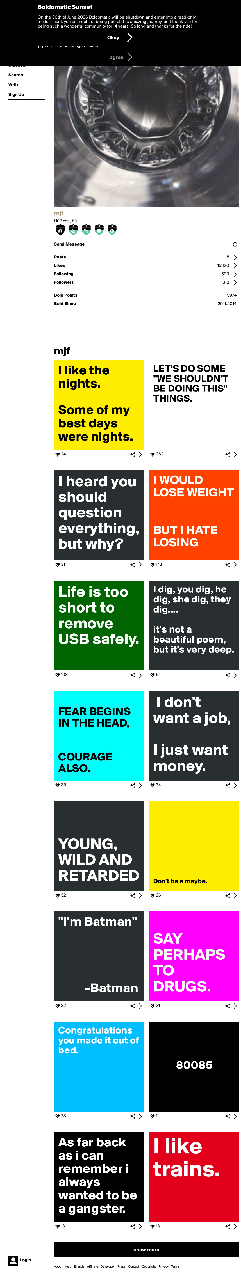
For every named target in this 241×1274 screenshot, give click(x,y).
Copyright (149, 1266)
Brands (79, 1266)
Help (68, 1266)
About (58, 1266)
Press (121, 1266)
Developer (108, 1266)
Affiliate (92, 1266)
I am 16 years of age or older (72, 46)
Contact (133, 1266)
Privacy (163, 1266)
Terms (175, 1266)
